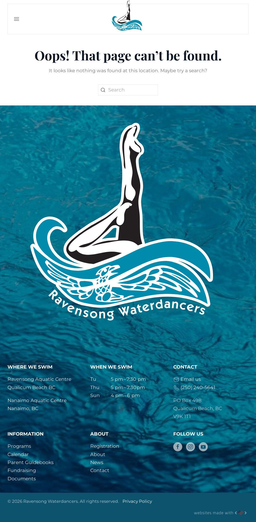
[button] (16, 19)
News (96, 462)
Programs (19, 446)
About (97, 454)
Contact (99, 470)
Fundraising (22, 470)
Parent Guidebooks (31, 462)
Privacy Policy (137, 501)
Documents (22, 479)
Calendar (18, 454)
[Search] (128, 89)
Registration (104, 446)
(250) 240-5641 (194, 387)
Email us (187, 379)
